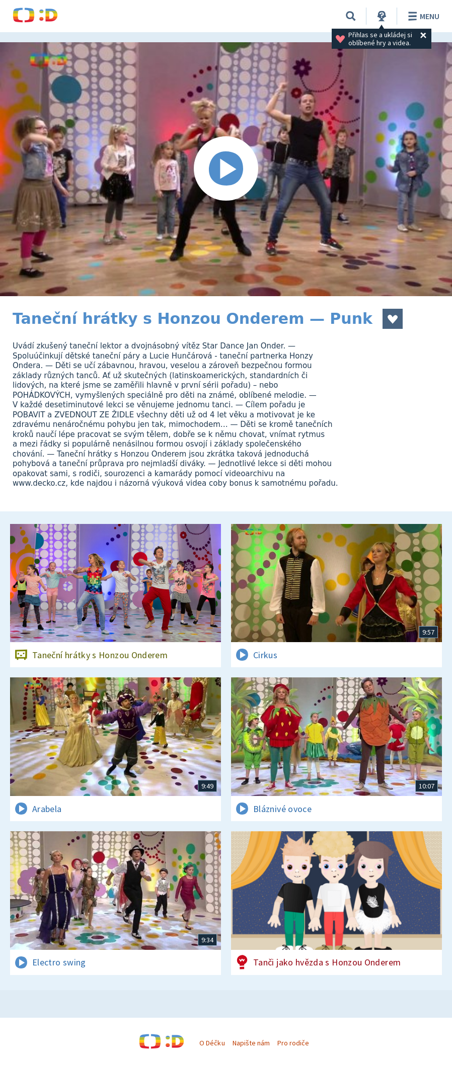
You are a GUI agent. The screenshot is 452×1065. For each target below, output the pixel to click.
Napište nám (251, 1042)
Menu (422, 16)
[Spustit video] (226, 169)
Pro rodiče (293, 1042)
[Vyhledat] (351, 16)
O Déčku (211, 1042)
